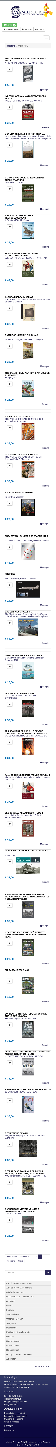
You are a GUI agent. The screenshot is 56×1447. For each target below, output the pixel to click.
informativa (9, 1430)
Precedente (24, 1257)
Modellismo (11, 1328)
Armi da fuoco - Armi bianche (19, 1288)
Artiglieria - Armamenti (16, 1292)
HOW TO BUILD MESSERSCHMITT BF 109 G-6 (26, 1384)
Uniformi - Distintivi (14, 1319)
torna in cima (42, 1366)
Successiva (10, 1261)
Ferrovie (10, 1310)
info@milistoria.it (11, 1404)
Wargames (11, 1323)
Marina (9, 1305)
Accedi (39, 29)
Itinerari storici (12, 1345)
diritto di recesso (11, 1422)
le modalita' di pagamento (15, 1416)
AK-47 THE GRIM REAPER (16, 1387)
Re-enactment (12, 1350)
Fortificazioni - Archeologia (18, 1332)
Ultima (20, 1261)
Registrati (27, 29)
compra (44, 89)
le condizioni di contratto (15, 1413)
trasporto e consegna (13, 1419)
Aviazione (10, 1301)
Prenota (45, 127)
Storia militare (12, 1314)
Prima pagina (12, 1257)
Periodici (10, 1336)
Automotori (11, 1359)
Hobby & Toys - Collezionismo (19, 1354)
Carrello (10, 25)
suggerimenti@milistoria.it (15, 1402)
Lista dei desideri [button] (11, 29)
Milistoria (11, 46)
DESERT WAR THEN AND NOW (19, 1381)
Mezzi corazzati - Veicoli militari (20, 1296)
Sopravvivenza (13, 1341)
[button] (9, 69)
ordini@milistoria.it (12, 1399)
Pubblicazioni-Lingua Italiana (19, 1283)
